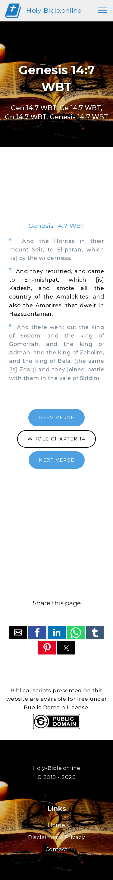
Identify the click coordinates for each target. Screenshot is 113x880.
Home (56, 825)
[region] (56, 190)
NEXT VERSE (56, 460)
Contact (57, 849)
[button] (18, 632)
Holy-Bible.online (54, 10)
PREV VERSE (56, 418)
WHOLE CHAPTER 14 (56, 439)
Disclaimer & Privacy (56, 837)
